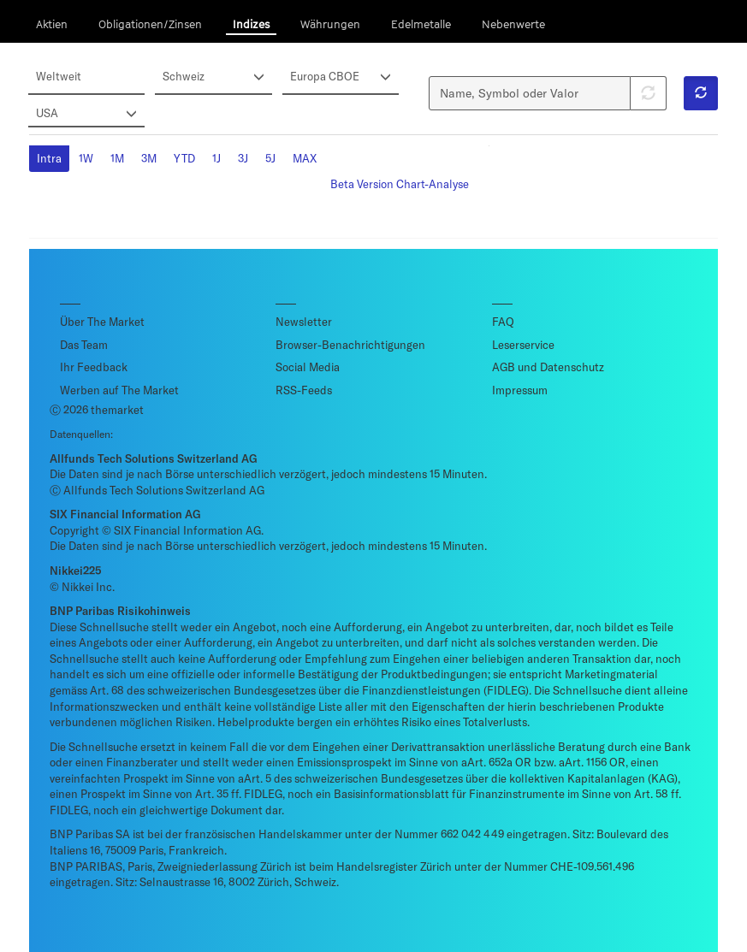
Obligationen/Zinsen (150, 24)
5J (270, 158)
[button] (701, 93)
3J (243, 158)
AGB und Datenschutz (548, 367)
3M (149, 158)
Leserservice (523, 345)
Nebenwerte (513, 24)
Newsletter (304, 321)
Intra (49, 158)
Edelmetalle (421, 24)
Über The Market (102, 321)
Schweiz (214, 77)
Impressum (520, 390)
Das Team (84, 345)
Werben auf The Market (119, 390)
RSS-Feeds (304, 390)
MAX (305, 158)
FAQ (503, 321)
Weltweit (58, 76)
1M (117, 158)
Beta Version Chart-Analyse (399, 184)
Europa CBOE (341, 77)
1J (216, 158)
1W (86, 158)
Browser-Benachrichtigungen (350, 345)
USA (87, 113)
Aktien (52, 24)
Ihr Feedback (93, 367)
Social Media (308, 367)
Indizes (251, 24)
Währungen (330, 24)
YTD (184, 158)
